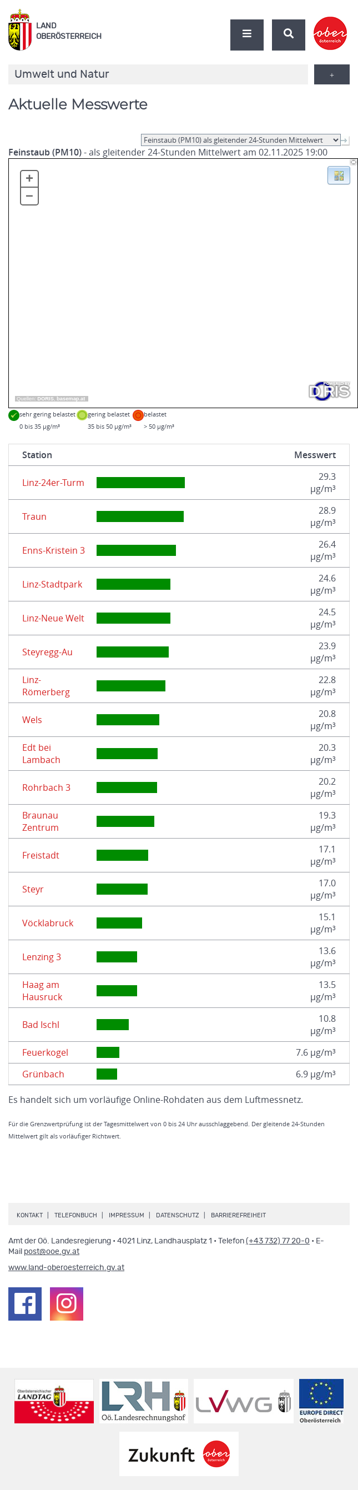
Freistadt (40, 855)
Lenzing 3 (41, 957)
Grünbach (43, 1074)
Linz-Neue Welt (53, 618)
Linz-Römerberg (46, 686)
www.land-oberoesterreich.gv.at (66, 1268)
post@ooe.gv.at (51, 1252)
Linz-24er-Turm (53, 482)
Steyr (33, 889)
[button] (338, 174)
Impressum (126, 1215)
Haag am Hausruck (42, 991)
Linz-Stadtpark (52, 584)
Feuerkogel (45, 1052)
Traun (34, 516)
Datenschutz (177, 1215)
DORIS (45, 399)
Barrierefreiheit (238, 1215)
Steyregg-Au (47, 652)
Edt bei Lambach (41, 753)
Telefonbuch (75, 1215)
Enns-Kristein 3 (53, 550)
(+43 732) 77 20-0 (278, 1241)
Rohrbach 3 (46, 787)
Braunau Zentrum (40, 821)
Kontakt (30, 1215)
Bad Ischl (40, 1025)
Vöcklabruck (47, 923)
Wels (32, 720)
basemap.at (71, 399)
